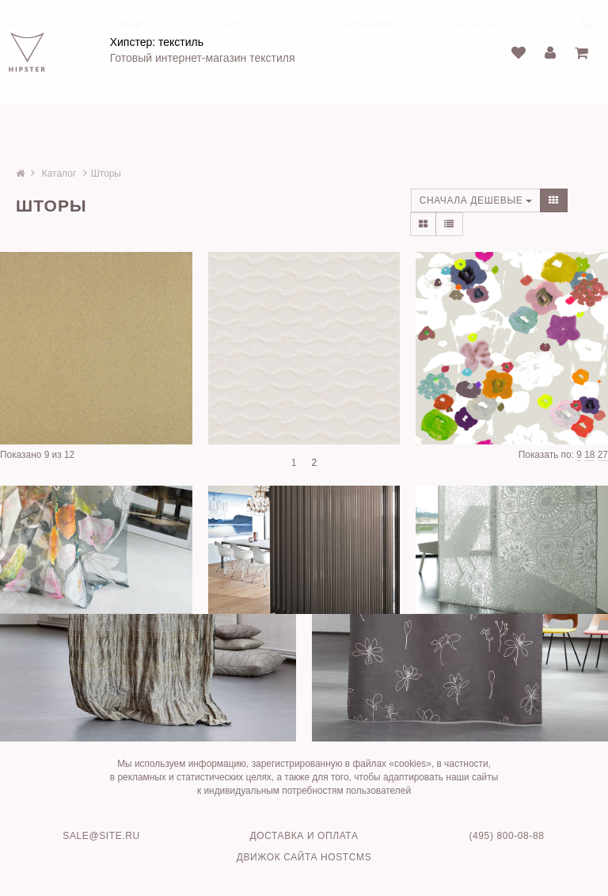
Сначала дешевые (476, 200)
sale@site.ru (101, 835)
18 (589, 454)
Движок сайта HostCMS (304, 857)
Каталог (59, 173)
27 (603, 454)
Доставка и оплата (304, 835)
